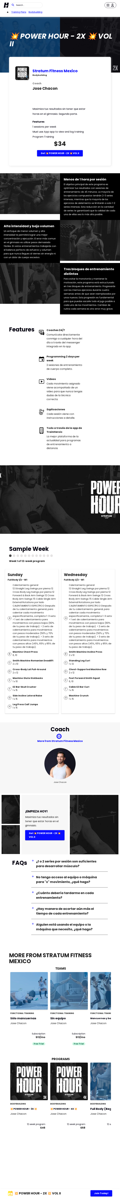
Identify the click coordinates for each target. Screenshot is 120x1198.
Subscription (38, 1033)
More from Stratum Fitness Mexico (60, 741)
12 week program (36, 1124)
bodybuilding (35, 12)
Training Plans (18, 12)
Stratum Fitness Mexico (55, 70)
